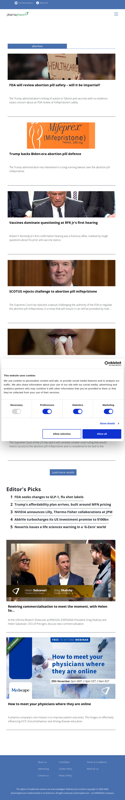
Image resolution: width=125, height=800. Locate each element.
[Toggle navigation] (117, 14)
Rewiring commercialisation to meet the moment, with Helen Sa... (57, 608)
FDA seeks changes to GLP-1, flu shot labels (48, 497)
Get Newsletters (26, 2)
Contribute (64, 762)
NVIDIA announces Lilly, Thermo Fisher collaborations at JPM (63, 512)
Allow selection (62, 433)
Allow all (102, 433)
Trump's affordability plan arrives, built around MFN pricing (62, 504)
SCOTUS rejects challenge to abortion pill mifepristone (53, 291)
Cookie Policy (65, 768)
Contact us (43, 775)
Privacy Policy (65, 775)
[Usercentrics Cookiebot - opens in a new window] (107, 363)
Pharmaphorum (15, 766)
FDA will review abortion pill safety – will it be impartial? (54, 85)
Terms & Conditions (97, 762)
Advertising (43, 768)
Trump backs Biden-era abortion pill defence (45, 154)
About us (42, 762)
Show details (107, 423)
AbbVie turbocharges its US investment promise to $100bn (61, 519)
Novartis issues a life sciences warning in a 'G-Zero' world (60, 527)
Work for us (92, 768)
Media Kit (44, 2)
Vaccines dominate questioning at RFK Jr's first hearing (53, 223)
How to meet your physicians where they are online (49, 704)
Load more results (63, 472)
